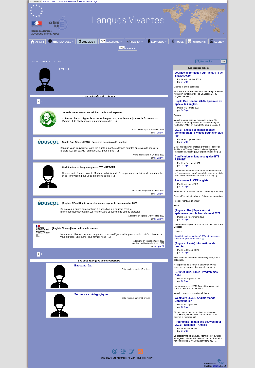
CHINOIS (127, 48)
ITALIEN (135, 41)
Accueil (37, 41)
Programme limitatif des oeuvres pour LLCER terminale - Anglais (198, 323)
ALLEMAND (111, 41)
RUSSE (177, 41)
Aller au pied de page (87, 1)
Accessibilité (35, 1)
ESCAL (216, 366)
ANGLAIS (87, 41)
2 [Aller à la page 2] (41, 101)
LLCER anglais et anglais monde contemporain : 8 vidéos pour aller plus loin (199, 132)
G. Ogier (158, 133)
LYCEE (57, 62)
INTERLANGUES (61, 41)
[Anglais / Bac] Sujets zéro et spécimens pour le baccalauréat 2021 (197, 212)
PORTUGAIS (197, 41)
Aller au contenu (50, 1)
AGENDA (217, 41)
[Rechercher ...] (207, 61)
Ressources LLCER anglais (191, 180)
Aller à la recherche (67, 1)
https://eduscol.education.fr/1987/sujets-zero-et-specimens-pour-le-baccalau (197, 237)
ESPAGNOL (157, 41)
